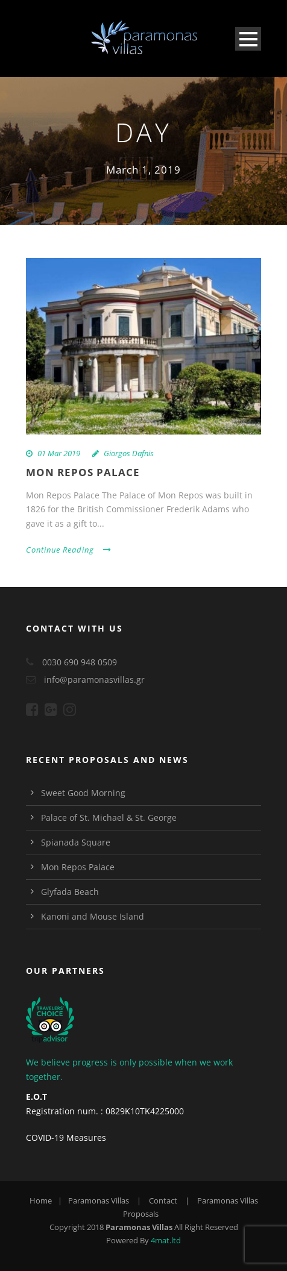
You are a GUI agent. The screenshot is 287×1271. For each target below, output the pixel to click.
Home (41, 1200)
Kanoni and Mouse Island (92, 916)
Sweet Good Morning (83, 793)
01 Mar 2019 (58, 453)
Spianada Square (75, 842)
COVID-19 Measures (66, 1137)
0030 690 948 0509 (79, 662)
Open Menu (248, 39)
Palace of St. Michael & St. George (109, 817)
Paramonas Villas (98, 1200)
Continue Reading (69, 549)
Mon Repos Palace (83, 472)
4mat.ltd (166, 1240)
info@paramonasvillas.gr (94, 679)
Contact (163, 1200)
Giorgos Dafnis (129, 453)
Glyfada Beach (70, 891)
